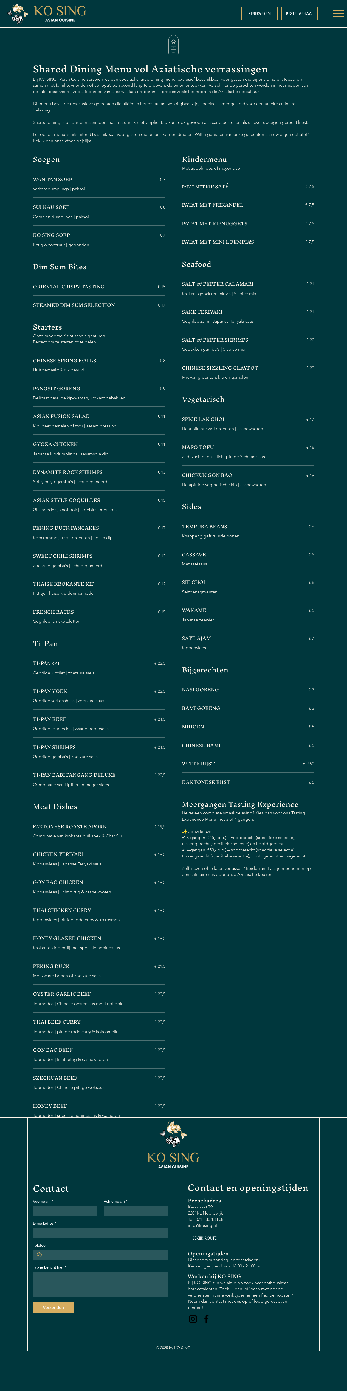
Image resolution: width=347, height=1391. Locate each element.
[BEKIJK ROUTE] (204, 1238)
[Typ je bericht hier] (100, 1284)
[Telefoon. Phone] (106, 1255)
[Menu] (338, 13)
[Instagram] (193, 1319)
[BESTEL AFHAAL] (299, 13)
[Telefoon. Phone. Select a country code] (41, 1255)
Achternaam (115, 1201)
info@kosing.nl (202, 1225)
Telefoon (40, 1245)
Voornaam (43, 1201)
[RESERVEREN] (259, 13)
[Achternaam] (134, 1211)
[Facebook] (206, 1319)
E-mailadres (44, 1223)
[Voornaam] (63, 1211)
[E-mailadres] (99, 1233)
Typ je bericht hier (49, 1267)
